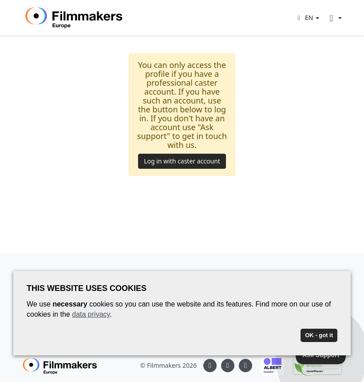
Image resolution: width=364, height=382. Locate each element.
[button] (307, 17)
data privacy (91, 314)
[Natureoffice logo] (313, 366)
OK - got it (319, 335)
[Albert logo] (268, 365)
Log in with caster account (182, 161)
